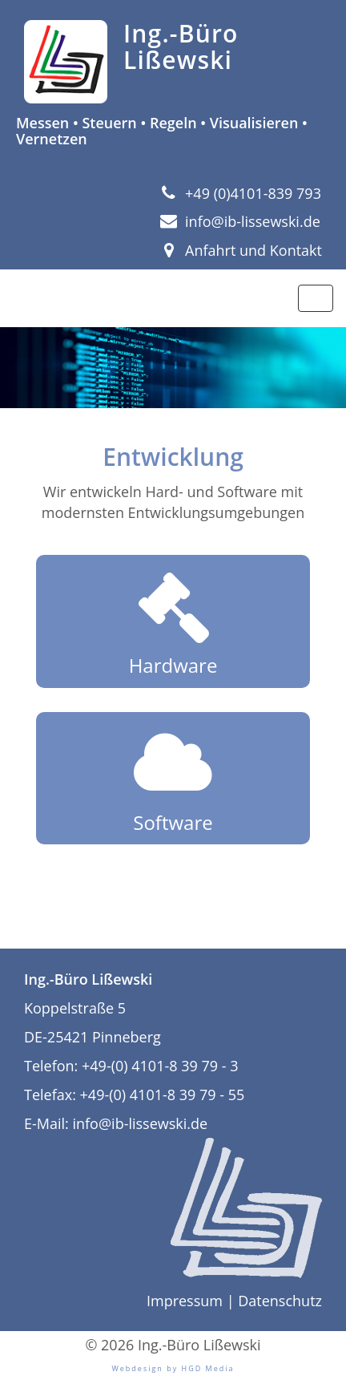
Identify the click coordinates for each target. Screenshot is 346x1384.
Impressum (185, 1300)
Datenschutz (280, 1300)
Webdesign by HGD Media (172, 1368)
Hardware (173, 620)
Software (173, 778)
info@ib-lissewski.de (240, 221)
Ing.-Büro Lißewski (181, 46)
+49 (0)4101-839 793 (240, 193)
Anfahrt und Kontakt (241, 250)
